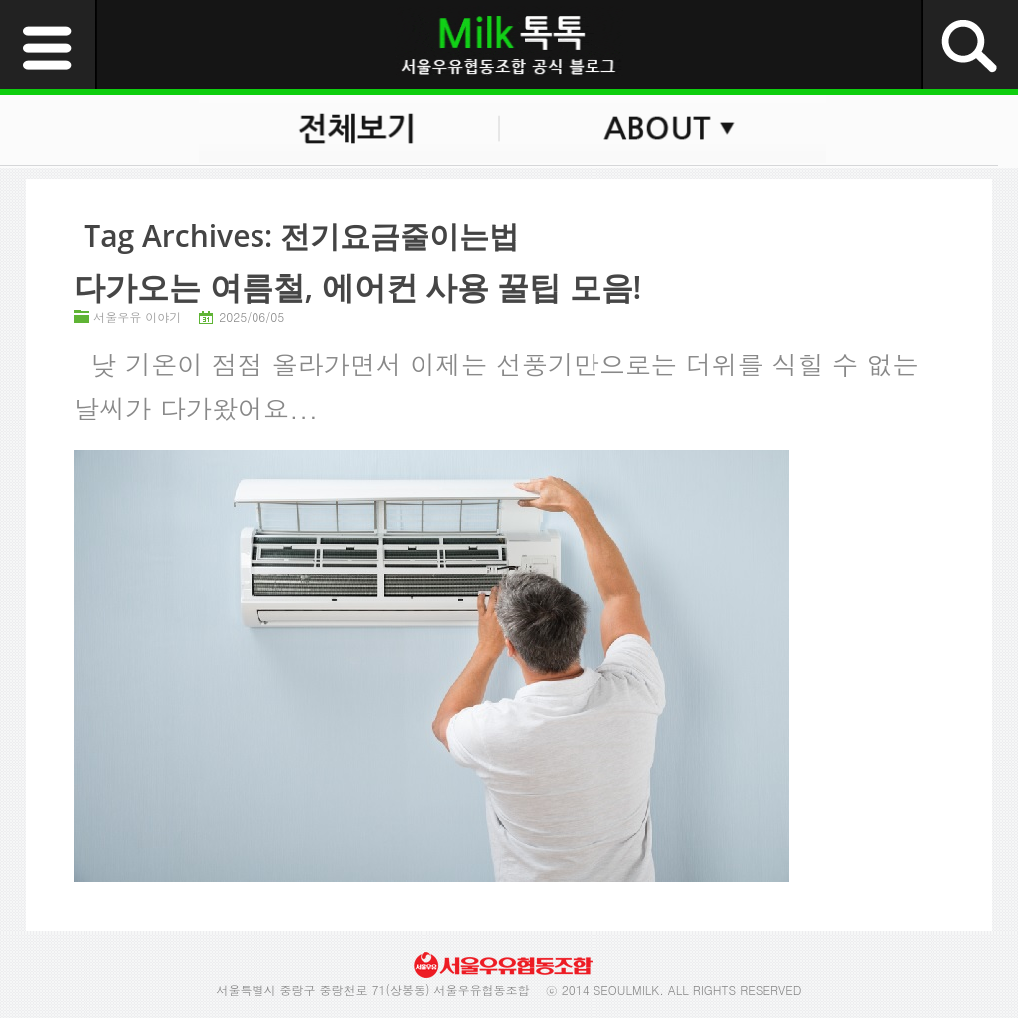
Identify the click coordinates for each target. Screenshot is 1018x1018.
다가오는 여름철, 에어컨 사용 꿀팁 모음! (357, 286)
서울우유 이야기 (137, 316)
